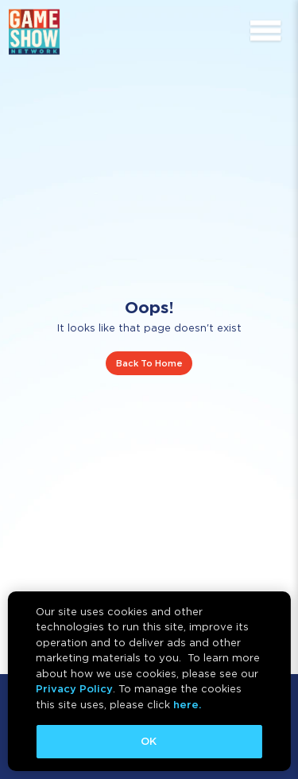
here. (187, 705)
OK (149, 741)
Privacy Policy (74, 689)
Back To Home (149, 363)
